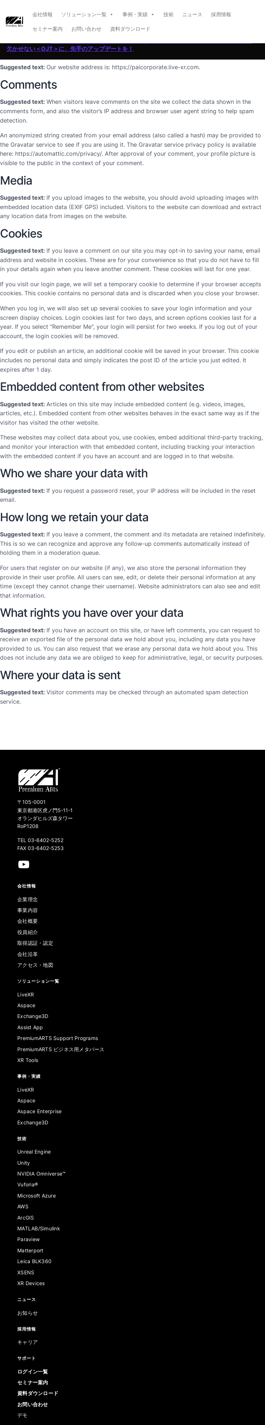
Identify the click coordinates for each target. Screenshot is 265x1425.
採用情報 (221, 14)
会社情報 (42, 14)
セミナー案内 (47, 29)
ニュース (192, 14)
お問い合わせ (86, 29)
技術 (168, 14)
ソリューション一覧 (87, 14)
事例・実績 (138, 14)
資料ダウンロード (130, 29)
